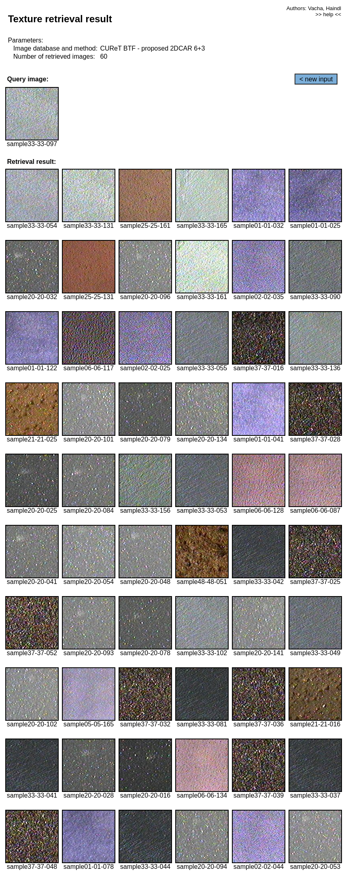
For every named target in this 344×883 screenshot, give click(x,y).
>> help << (328, 14)
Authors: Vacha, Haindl (314, 8)
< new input (316, 79)
